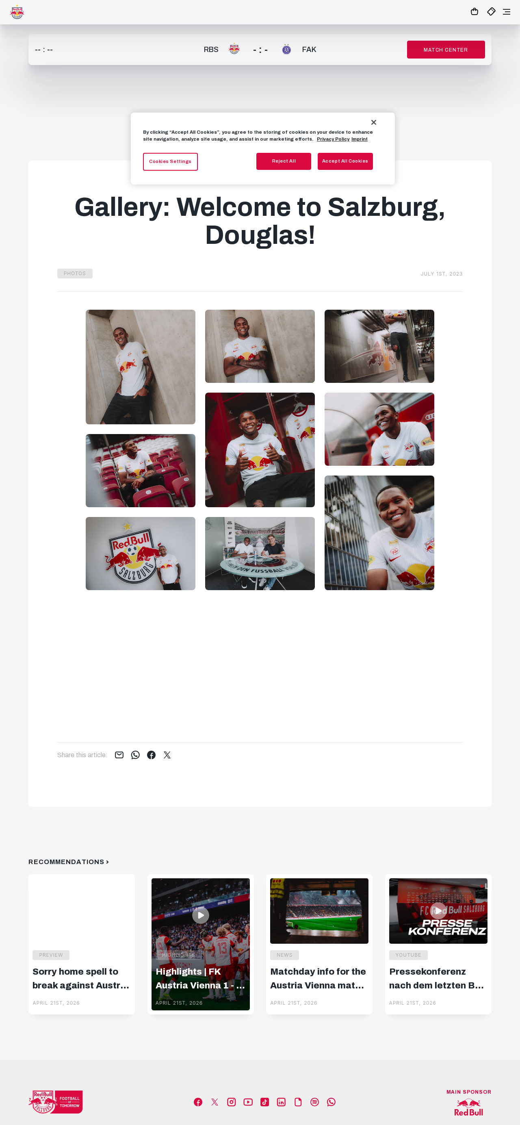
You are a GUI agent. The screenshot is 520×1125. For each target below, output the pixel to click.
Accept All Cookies (345, 161)
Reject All (284, 161)
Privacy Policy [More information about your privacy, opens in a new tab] (333, 139)
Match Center (446, 50)
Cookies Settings (170, 161)
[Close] (374, 122)
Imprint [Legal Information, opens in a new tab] (359, 139)
